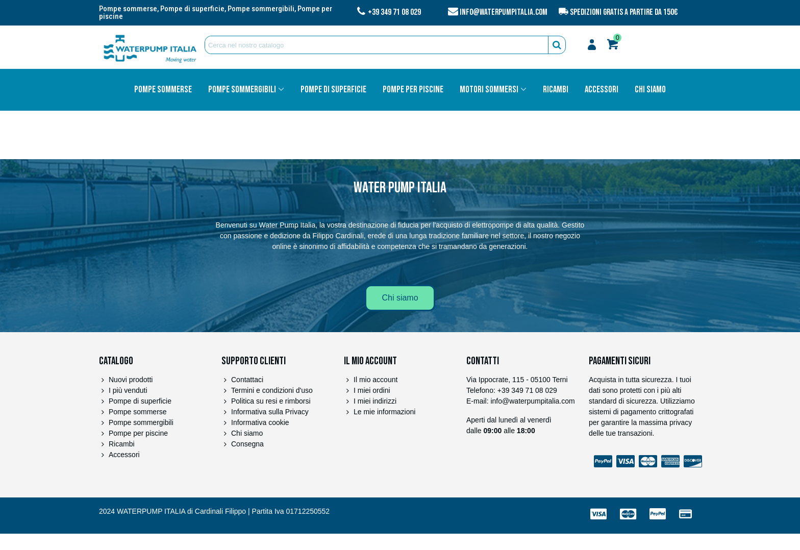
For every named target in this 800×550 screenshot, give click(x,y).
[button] (400, 298)
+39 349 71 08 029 (394, 12)
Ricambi (555, 89)
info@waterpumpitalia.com (503, 12)
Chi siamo (650, 89)
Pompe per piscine (413, 89)
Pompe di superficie (333, 89)
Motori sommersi (489, 89)
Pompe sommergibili (242, 89)
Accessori (601, 89)
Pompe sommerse (163, 89)
